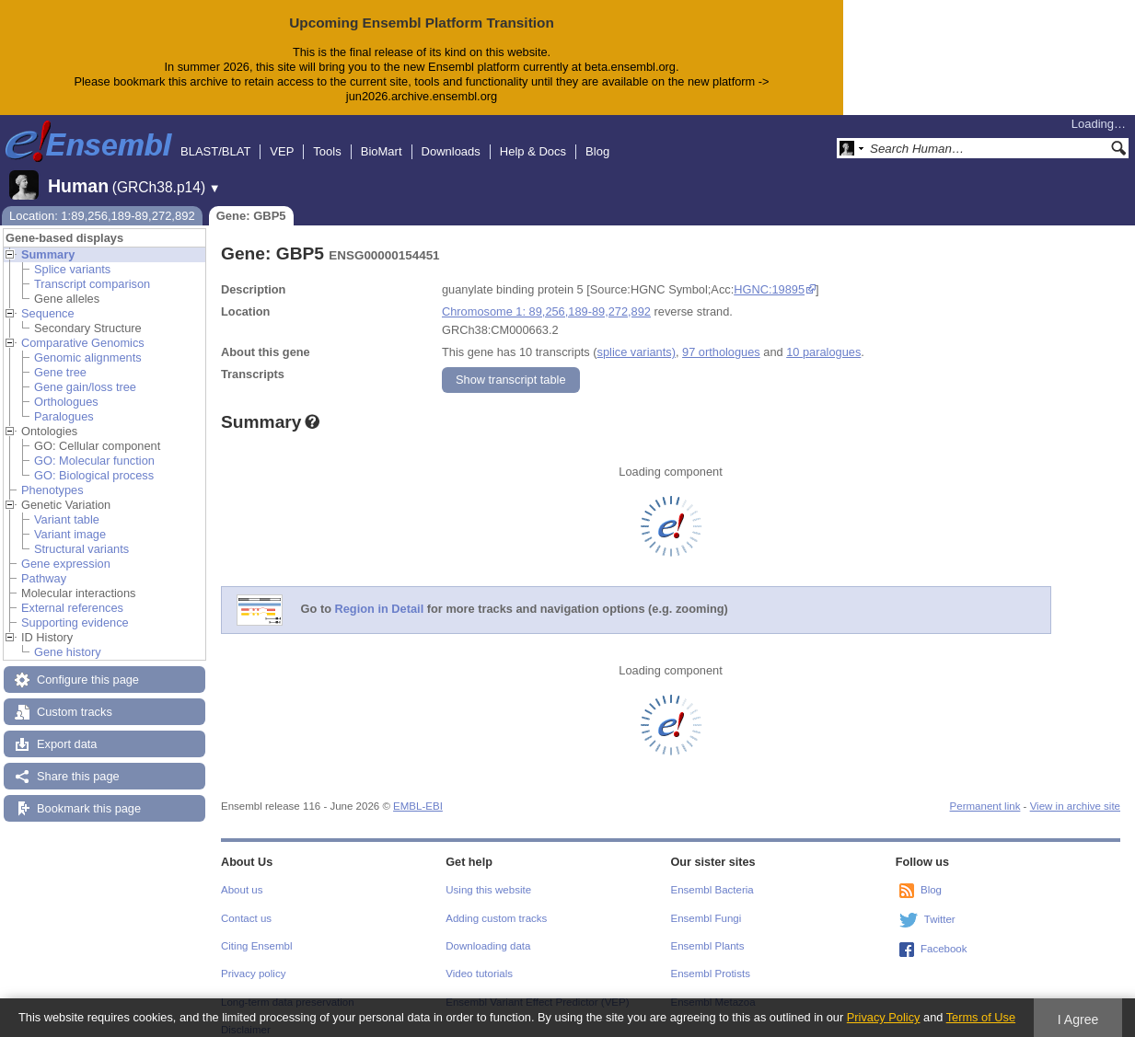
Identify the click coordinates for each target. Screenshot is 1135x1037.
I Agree (1078, 1019)
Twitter (939, 904)
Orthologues (66, 387)
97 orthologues (721, 337)
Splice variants (72, 254)
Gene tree (60, 357)
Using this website (488, 875)
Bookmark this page (89, 794)
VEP (282, 137)
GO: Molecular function (94, 446)
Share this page (78, 761)
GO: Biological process (94, 460)
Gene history (67, 637)
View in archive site (1075, 791)
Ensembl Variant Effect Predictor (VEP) (537, 987)
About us (241, 875)
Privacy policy (253, 958)
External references (72, 593)
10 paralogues (823, 337)
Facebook (944, 933)
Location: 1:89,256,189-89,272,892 (102, 201)
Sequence (48, 298)
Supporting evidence (75, 608)
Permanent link (985, 791)
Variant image (70, 519)
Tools (327, 137)
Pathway (43, 563)
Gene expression (65, 549)
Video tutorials (479, 958)
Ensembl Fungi (706, 903)
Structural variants (81, 534)
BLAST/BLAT (215, 137)
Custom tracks (74, 697)
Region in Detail (379, 594)
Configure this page (88, 665)
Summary (48, 240)
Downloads (451, 137)
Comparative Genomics (83, 328)
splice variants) (636, 337)
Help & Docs (533, 137)
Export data (67, 729)
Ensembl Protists (710, 958)
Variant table (66, 505)
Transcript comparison (92, 269)
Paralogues (64, 402)
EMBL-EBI (418, 791)
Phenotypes (52, 475)
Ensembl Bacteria (712, 875)
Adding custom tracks (496, 903)
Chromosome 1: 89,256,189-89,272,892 (546, 297)
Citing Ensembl (256, 931)
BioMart (381, 137)
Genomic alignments (88, 343)
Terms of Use (980, 1017)
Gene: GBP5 (251, 201)
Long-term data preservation (287, 987)
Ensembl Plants (708, 931)
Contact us (246, 903)
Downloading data (488, 931)
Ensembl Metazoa (713, 987)
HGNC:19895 (769, 275)
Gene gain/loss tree (85, 372)
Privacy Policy (884, 1017)
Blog (597, 137)
